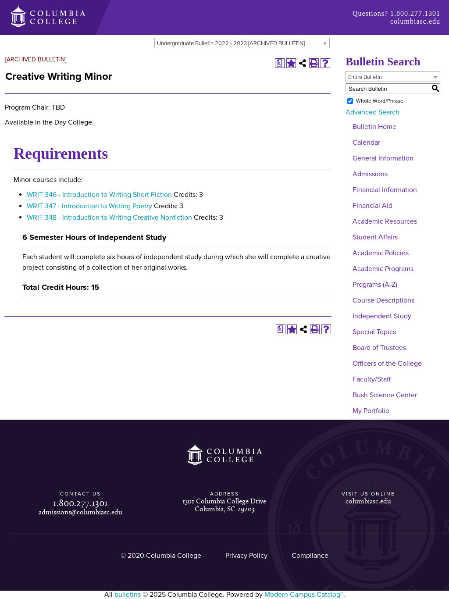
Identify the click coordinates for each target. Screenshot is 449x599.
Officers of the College (387, 363)
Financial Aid (372, 205)
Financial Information (385, 189)
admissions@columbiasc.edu (80, 512)
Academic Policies (381, 253)
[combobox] (242, 43)
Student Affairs (375, 237)
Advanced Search (372, 112)
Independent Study (382, 316)
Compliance (310, 555)
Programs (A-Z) (375, 284)
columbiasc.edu (415, 21)
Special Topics (374, 332)
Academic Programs (383, 268)
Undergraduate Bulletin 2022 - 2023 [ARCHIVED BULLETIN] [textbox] (231, 43)
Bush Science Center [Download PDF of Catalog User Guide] (385, 395)
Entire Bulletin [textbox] (365, 77)
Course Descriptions (383, 300)
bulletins (127, 594)
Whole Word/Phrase (379, 101)
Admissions (370, 174)
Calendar (366, 142)
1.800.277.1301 (415, 13)
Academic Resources (385, 221)
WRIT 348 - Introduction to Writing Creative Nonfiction (109, 217)
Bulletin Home (374, 126)
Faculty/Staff (372, 379)
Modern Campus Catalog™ (303, 594)
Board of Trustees (379, 347)
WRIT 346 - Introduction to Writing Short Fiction (99, 194)
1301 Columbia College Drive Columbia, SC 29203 (224, 505)
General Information (383, 158)
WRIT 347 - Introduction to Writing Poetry (89, 206)
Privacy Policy (246, 555)
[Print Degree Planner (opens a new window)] (280, 63)
